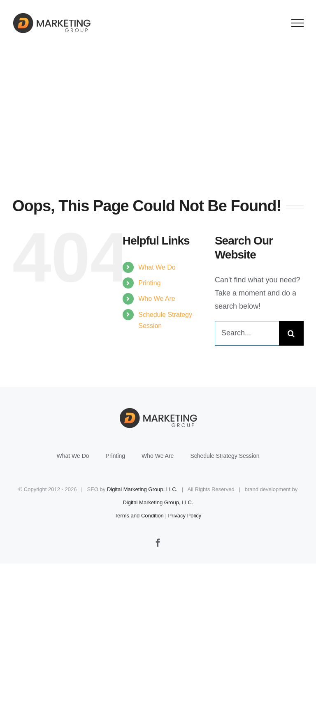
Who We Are (156, 298)
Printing (149, 282)
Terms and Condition (139, 515)
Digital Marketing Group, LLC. (142, 489)
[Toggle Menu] (297, 23)
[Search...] (247, 333)
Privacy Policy (184, 515)
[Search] (291, 333)
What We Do (156, 267)
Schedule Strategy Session (224, 455)
